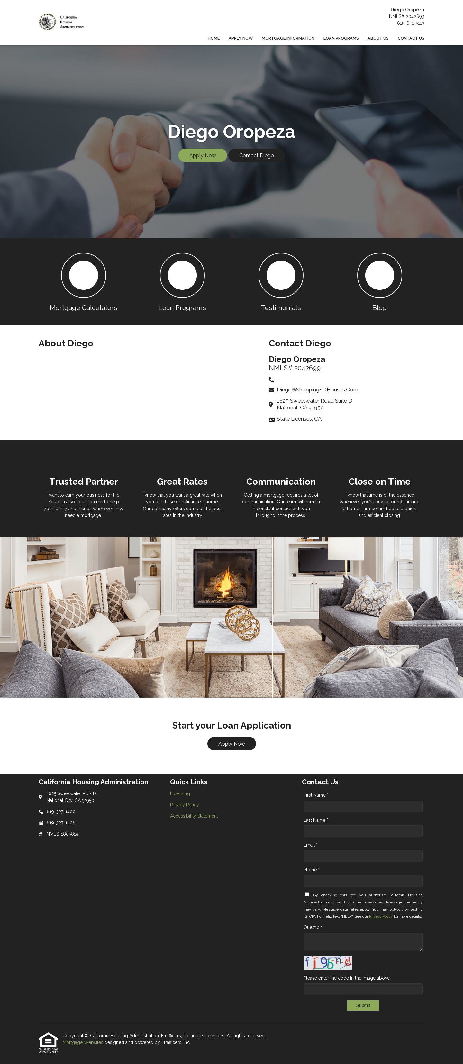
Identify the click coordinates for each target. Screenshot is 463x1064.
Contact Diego (256, 155)
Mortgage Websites (83, 1042)
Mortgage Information (288, 38)
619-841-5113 (410, 23)
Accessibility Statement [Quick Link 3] (194, 816)
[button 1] (83, 281)
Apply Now (241, 38)
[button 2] (182, 281)
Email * (311, 845)
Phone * (312, 869)
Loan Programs (341, 38)
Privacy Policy (381, 916)
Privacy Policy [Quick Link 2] (184, 804)
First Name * (316, 795)
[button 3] (281, 281)
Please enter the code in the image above (347, 978)
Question (313, 927)
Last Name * (316, 820)
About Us (378, 38)
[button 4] (379, 281)
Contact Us (411, 38)
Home (214, 38)
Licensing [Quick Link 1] (180, 793)
